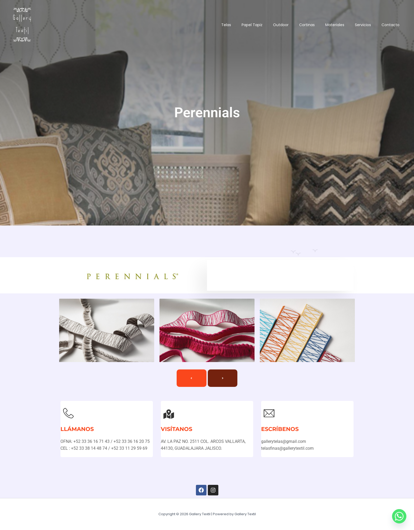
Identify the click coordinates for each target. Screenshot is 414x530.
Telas (209, 24)
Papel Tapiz (237, 24)
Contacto (389, 24)
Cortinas (297, 24)
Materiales (328, 24)
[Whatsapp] (399, 516)
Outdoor (269, 24)
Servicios (359, 24)
